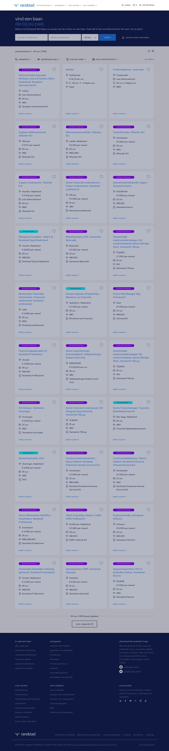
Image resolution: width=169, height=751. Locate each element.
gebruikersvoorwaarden (88, 734)
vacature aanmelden (60, 646)
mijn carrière (74, 5)
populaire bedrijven (24, 663)
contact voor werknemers (62, 694)
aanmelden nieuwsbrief (61, 677)
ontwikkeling (21, 690)
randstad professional (25, 654)
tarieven (54, 668)
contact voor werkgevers (62, 699)
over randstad (90, 5)
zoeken (107, 37)
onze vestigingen (58, 703)
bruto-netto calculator (26, 721)
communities (21, 694)
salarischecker (22, 717)
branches (54, 659)
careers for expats (23, 668)
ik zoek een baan (45, 5)
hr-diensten (55, 654)
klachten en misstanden (61, 712)
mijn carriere (21, 685)
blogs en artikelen (23, 712)
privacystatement (111, 734)
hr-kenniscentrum (58, 663)
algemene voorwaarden (61, 650)
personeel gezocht (59, 672)
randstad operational (25, 650)
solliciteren (20, 703)
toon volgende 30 (84, 624)
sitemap (150, 734)
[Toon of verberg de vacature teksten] (151, 51)
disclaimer (138, 734)
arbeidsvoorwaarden (25, 708)
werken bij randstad (64, 734)
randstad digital (23, 659)
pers (52, 708)
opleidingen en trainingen (27, 699)
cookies (126, 734)
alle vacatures (21, 646)
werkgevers (61, 5)
